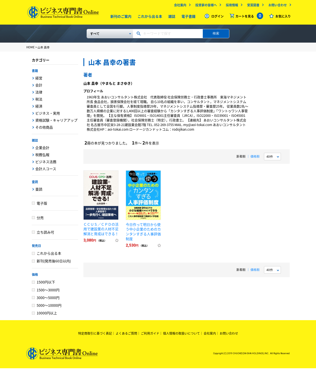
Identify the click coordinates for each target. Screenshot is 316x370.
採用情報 (231, 6)
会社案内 (179, 6)
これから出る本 (149, 17)
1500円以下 (46, 283)
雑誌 (170, 17)
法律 (38, 93)
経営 (38, 79)
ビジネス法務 (45, 163)
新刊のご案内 (120, 17)
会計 (38, 86)
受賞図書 (252, 6)
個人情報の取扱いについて (181, 335)
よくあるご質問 (126, 335)
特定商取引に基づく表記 (95, 335)
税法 (38, 100)
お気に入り (282, 17)
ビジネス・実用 (47, 114)
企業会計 (42, 149)
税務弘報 (42, 156)
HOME (30, 49)
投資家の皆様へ (205, 6)
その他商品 (44, 128)
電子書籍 (188, 17)
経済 (38, 107)
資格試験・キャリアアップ (56, 121)
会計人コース (45, 170)
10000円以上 (47, 314)
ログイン (216, 17)
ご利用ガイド (150, 335)
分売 (40, 219)
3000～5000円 (48, 299)
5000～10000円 (49, 307)
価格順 (255, 158)
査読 (35, 183)
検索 (216, 35)
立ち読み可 (45, 233)
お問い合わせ (276, 6)
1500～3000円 (48, 291)
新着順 (241, 158)
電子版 (42, 205)
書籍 (35, 72)
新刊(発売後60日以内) (54, 262)
